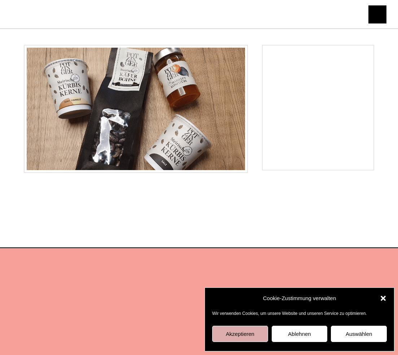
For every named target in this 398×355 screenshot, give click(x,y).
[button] (383, 298)
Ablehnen (299, 334)
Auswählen (359, 334)
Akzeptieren (240, 334)
